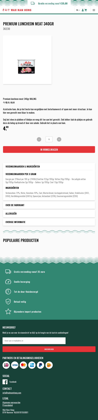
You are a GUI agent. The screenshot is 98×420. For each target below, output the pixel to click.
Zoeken (71, 10)
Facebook (12, 381)
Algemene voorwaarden (11, 402)
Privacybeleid (8, 405)
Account (82, 10)
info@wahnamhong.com (12, 392)
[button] (78, 10)
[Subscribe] (49, 349)
